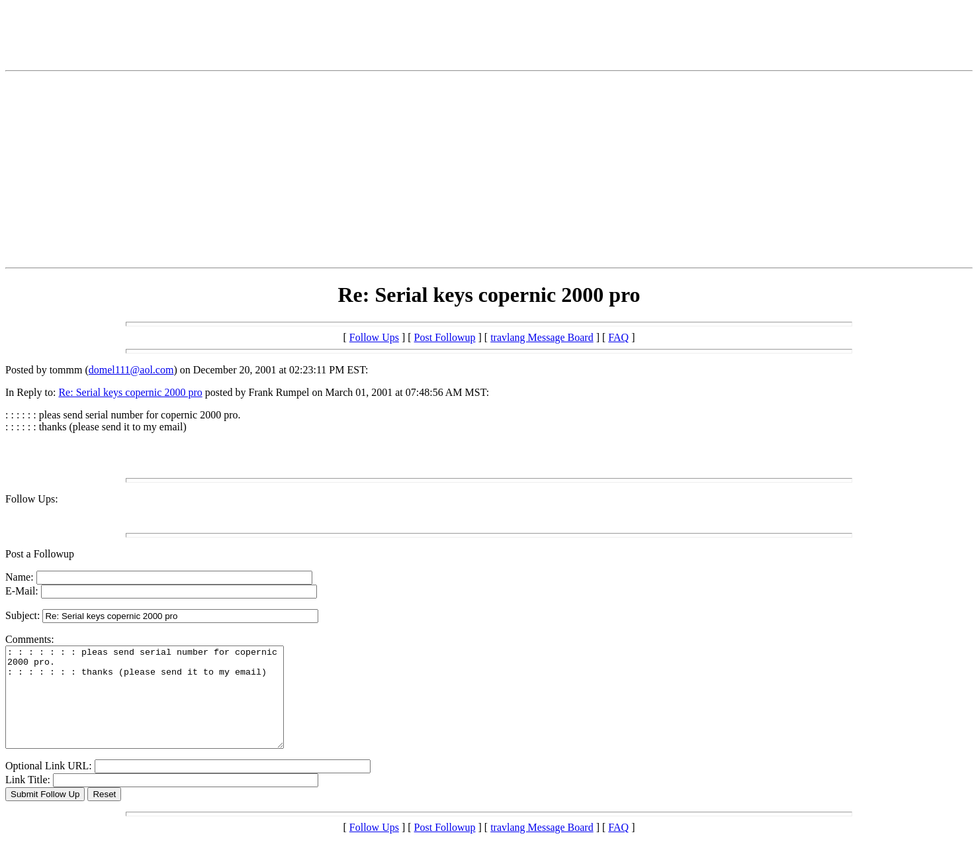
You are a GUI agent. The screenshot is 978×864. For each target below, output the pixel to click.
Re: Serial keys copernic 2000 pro (130, 392)
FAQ (618, 337)
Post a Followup (39, 553)
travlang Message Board (542, 337)
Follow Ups (374, 337)
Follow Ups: (31, 498)
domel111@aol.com (131, 369)
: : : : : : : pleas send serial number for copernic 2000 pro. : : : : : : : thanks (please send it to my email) (161, 707)
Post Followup (445, 337)
